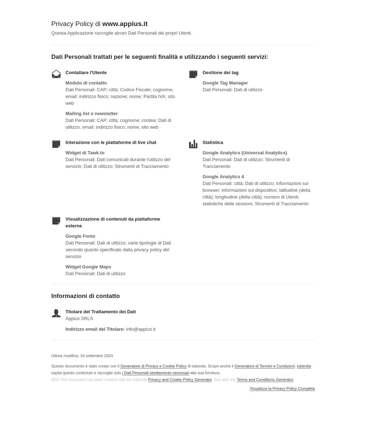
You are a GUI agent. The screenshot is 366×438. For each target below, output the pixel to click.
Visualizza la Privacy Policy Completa (282, 389)
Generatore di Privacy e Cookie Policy (153, 366)
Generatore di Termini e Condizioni (265, 366)
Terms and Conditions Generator (265, 379)
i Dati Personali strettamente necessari (155, 373)
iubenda (304, 366)
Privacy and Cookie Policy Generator (180, 379)
